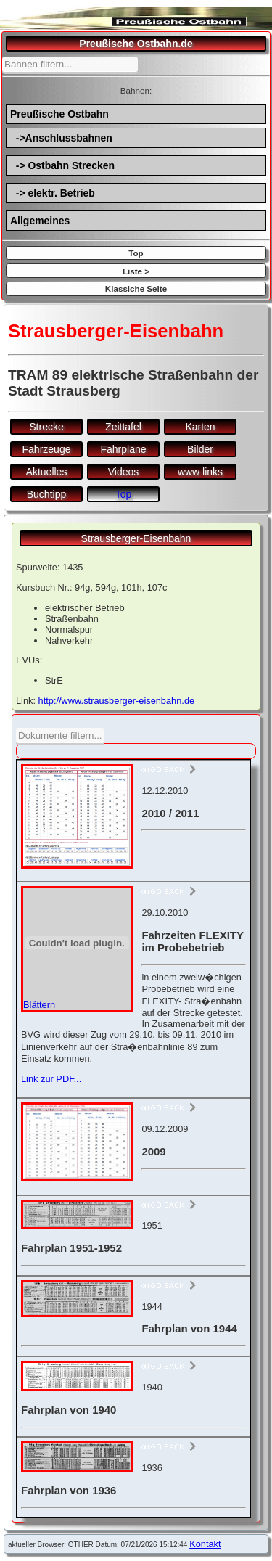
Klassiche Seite (136, 288)
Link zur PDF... (51, 1078)
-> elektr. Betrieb (52, 193)
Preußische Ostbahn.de (135, 43)
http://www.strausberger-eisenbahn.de (116, 700)
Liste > (136, 271)
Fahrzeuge (46, 449)
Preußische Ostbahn (59, 114)
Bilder (200, 449)
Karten (200, 427)
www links (200, 472)
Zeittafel (123, 427)
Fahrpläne (123, 449)
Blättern (39, 1004)
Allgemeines (40, 220)
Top (135, 253)
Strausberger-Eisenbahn (136, 538)
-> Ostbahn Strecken (62, 165)
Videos (123, 472)
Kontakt (205, 1544)
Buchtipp (46, 494)
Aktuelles (46, 472)
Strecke (46, 427)
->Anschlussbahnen (61, 138)
